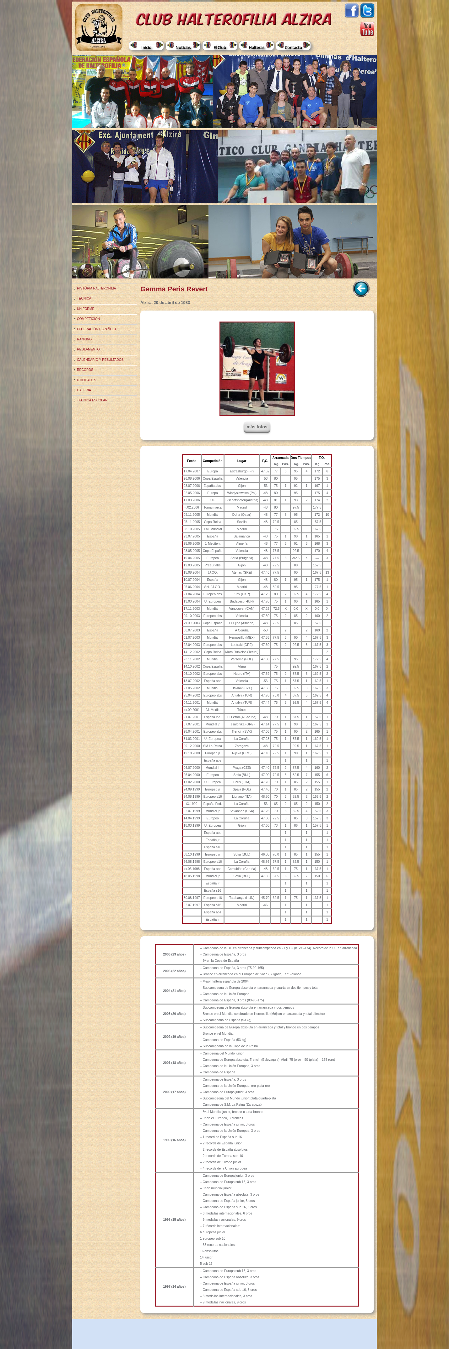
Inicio (146, 47)
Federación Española (96, 329)
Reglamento (88, 349)
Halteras (256, 47)
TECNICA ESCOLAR (92, 400)
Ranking (84, 339)
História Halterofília (96, 288)
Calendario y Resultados (100, 359)
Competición (88, 319)
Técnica (84, 298)
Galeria (84, 390)
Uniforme (85, 309)
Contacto (293, 47)
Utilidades (86, 380)
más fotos (256, 426)
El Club (220, 47)
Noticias (183, 47)
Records (85, 370)
